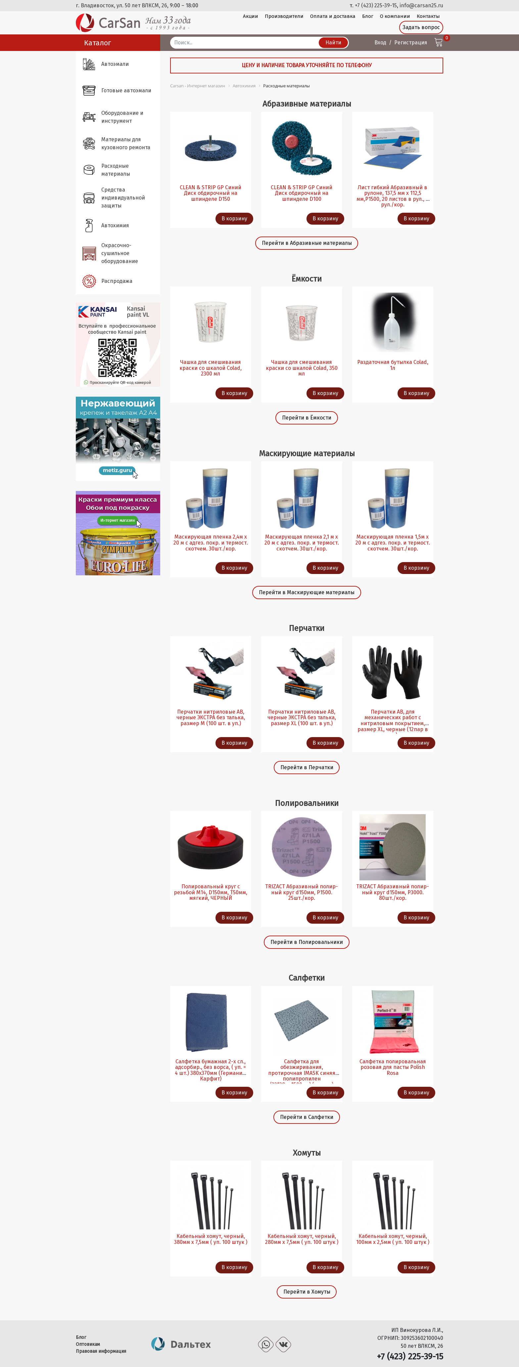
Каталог (97, 42)
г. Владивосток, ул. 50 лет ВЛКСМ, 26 (121, 5)
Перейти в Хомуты (306, 1292)
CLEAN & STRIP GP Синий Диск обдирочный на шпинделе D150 (210, 193)
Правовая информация (101, 1351)
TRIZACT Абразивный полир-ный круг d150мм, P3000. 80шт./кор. (392, 892)
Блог (367, 16)
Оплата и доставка (332, 16)
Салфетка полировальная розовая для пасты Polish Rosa (392, 1067)
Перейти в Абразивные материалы (307, 243)
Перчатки (306, 628)
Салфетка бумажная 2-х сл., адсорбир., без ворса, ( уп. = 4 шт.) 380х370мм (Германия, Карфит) (211, 1070)
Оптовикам (88, 1344)
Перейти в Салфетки (306, 1117)
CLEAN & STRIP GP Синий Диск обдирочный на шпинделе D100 (301, 193)
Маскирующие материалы (307, 453)
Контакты (428, 16)
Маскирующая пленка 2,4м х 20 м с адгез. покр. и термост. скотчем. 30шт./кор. (210, 542)
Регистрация (410, 42)
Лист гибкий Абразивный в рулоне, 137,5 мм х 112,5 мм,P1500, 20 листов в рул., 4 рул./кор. (392, 196)
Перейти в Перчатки (306, 767)
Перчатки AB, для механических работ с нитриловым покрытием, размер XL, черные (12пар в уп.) (392, 723)
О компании (395, 16)
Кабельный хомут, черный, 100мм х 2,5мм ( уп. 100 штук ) (392, 1239)
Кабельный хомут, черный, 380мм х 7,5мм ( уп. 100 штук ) (210, 1239)
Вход (380, 42)
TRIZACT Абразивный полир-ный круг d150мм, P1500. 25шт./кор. (301, 892)
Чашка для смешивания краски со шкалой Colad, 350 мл (302, 368)
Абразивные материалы (306, 103)
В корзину (234, 218)
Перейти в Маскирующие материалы (306, 592)
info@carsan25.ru (421, 5)
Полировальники (307, 803)
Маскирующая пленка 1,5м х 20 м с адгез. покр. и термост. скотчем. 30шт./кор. (392, 542)
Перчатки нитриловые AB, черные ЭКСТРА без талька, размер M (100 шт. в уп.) (210, 718)
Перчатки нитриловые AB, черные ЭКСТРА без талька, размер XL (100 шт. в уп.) (301, 718)
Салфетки (307, 977)
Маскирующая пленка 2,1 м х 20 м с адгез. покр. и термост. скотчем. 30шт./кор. (301, 542)
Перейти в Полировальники (306, 942)
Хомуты (307, 1152)
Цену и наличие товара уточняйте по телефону (307, 65)
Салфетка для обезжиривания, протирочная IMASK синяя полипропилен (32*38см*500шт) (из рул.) (301, 1073)
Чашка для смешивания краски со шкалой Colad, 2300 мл (210, 368)
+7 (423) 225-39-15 (376, 5)
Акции (250, 16)
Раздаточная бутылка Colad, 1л (392, 365)
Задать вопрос (421, 27)
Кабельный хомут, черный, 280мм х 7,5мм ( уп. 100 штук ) (301, 1239)
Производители (284, 16)
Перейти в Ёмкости (306, 418)
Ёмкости (307, 278)
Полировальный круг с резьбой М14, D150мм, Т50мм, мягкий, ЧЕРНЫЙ (210, 892)
